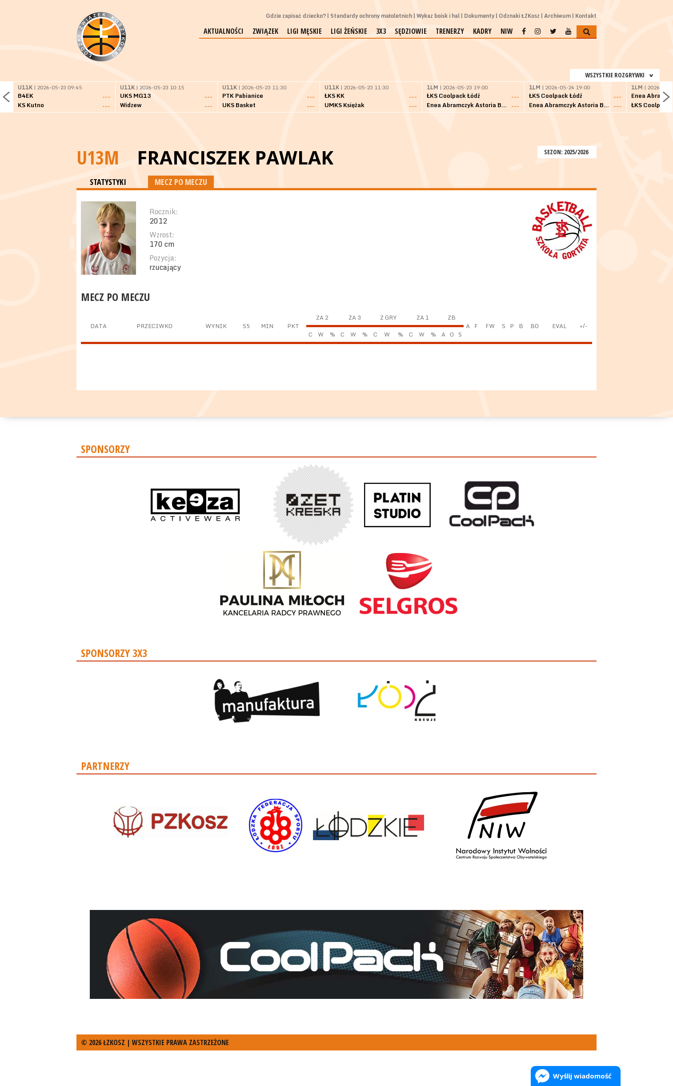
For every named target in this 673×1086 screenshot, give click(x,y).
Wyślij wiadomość (582, 1075)
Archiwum (557, 16)
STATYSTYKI (108, 181)
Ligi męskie (304, 31)
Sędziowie (411, 31)
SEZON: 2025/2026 (567, 152)
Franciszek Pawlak (235, 157)
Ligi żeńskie (349, 31)
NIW (507, 31)
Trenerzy (450, 31)
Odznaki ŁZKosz (519, 16)
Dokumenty (479, 16)
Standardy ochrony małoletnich (371, 16)
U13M (97, 157)
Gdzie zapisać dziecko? (296, 16)
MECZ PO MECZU (181, 181)
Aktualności (224, 31)
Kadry (482, 31)
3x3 (381, 31)
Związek (265, 31)
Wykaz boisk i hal (438, 16)
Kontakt (586, 16)
